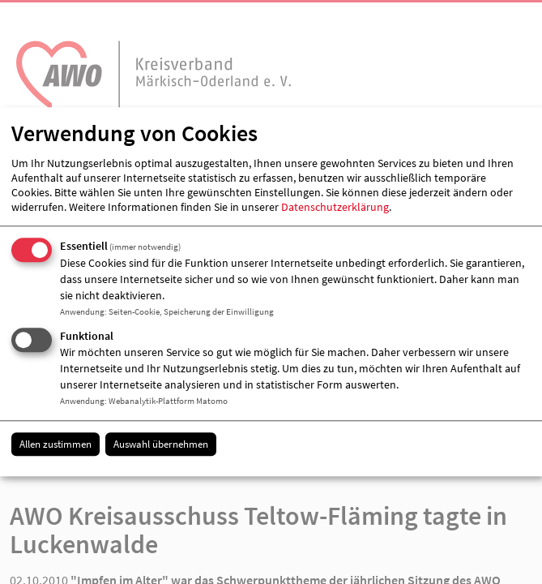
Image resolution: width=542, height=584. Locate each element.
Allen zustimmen (55, 444)
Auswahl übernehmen (160, 444)
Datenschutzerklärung (335, 207)
